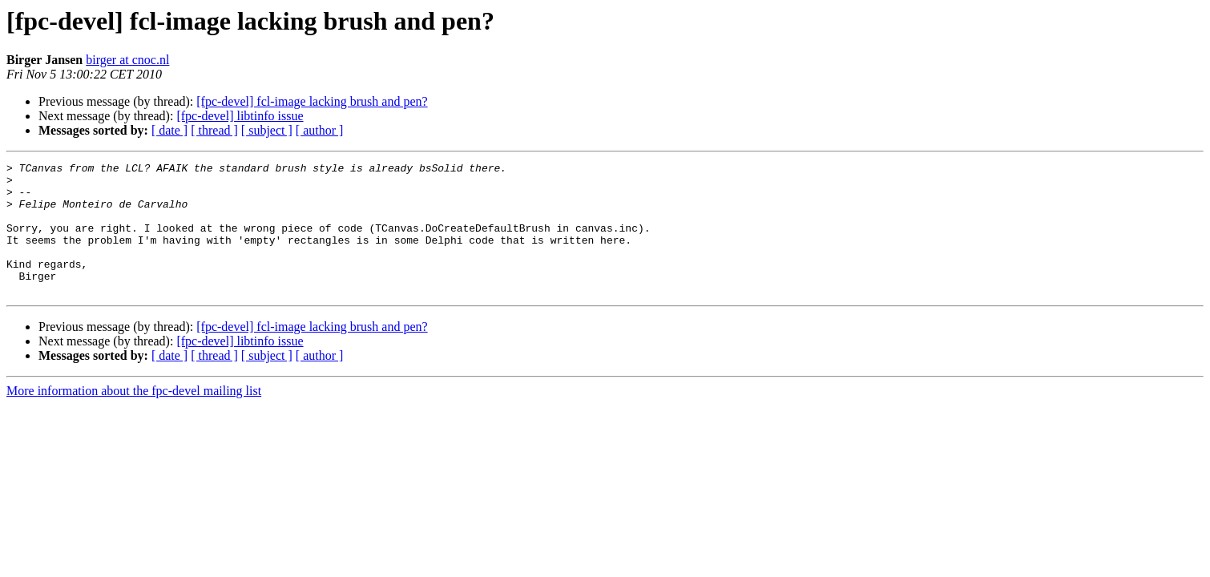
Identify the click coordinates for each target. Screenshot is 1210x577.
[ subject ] (266, 130)
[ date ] (169, 130)
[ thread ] (214, 130)
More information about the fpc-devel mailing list (133, 417)
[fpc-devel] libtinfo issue (239, 116)
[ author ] (320, 130)
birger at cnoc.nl (127, 60)
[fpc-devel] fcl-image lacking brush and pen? (311, 101)
